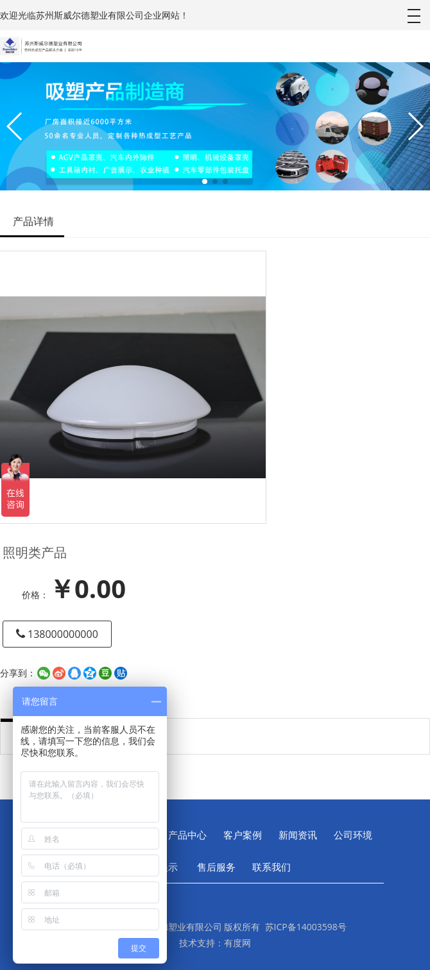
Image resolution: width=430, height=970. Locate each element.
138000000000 (57, 634)
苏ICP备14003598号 (306, 927)
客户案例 (242, 834)
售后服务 (215, 866)
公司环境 (353, 834)
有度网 (237, 943)
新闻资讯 (298, 834)
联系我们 (271, 866)
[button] (204, 181)
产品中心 (187, 834)
